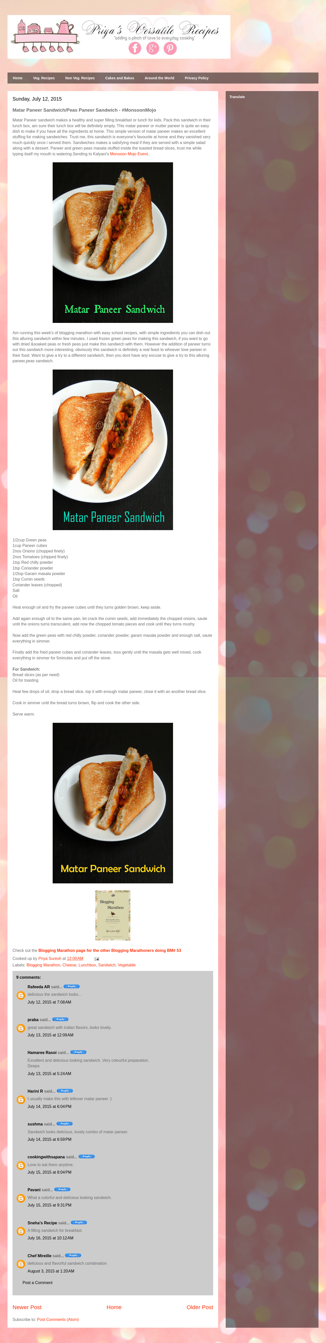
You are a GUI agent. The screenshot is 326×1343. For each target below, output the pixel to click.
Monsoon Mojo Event (129, 154)
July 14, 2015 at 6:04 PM (49, 1106)
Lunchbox (87, 965)
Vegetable (127, 965)
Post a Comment (37, 1283)
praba (33, 1020)
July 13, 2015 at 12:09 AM (50, 1035)
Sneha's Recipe (42, 1223)
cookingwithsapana (46, 1157)
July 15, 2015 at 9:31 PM (49, 1205)
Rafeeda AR (39, 987)
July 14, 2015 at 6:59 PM (49, 1139)
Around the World (159, 78)
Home (18, 78)
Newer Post (27, 1307)
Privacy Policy (197, 78)
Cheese (69, 965)
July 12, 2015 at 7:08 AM (49, 1002)
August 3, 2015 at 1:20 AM (51, 1271)
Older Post (200, 1307)
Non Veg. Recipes (80, 78)
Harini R (35, 1091)
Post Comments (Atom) (58, 1319)
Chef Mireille (39, 1256)
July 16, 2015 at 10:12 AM (50, 1238)
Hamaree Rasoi (42, 1052)
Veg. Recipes (44, 78)
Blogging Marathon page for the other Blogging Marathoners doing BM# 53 (109, 950)
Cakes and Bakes (119, 78)
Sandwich (107, 965)
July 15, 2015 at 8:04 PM (49, 1172)
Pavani (34, 1190)
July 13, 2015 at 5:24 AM (49, 1074)
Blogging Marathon (43, 965)
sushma (35, 1124)
